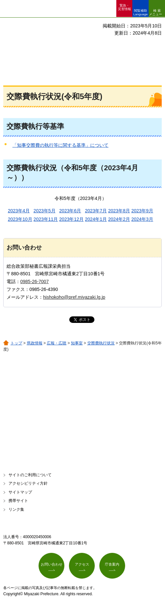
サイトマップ (20, 492)
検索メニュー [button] (155, 12)
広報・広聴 (56, 343)
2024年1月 (96, 219)
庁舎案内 (112, 564)
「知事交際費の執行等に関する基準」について (60, 145)
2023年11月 (46, 219)
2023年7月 (96, 210)
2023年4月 (19, 210)
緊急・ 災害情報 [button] (124, 7)
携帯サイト (18, 500)
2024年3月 (142, 219)
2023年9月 (142, 210)
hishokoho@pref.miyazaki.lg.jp (74, 297)
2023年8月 (119, 210)
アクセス (82, 564)
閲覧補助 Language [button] (140, 12)
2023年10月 (20, 219)
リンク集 (16, 509)
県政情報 (34, 343)
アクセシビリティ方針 (28, 483)
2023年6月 (70, 210)
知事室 (77, 343)
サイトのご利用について (30, 475)
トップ (16, 343)
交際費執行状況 (101, 343)
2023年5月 (45, 210)
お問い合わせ (51, 564)
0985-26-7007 (34, 281)
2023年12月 (71, 219)
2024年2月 (119, 219)
